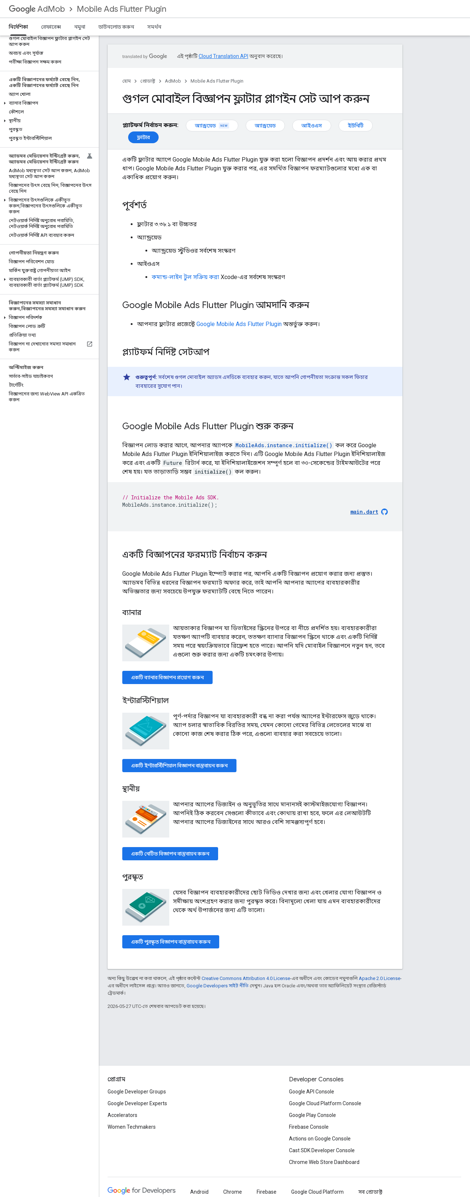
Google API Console (311, 1092)
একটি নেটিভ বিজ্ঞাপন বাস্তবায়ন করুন (170, 853)
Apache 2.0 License (379, 978)
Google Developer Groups (137, 1092)
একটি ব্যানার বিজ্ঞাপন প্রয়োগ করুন (167, 677)
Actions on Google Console (320, 1139)
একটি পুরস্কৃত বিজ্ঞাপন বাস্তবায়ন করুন (170, 942)
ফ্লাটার (143, 137)
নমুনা (79, 26)
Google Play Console (312, 1115)
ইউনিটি (356, 125)
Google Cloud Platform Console (325, 1103)
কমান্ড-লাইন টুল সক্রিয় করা (185, 277)
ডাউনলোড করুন (116, 26)
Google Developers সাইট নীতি (218, 985)
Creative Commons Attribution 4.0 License (246, 978)
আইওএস (311, 125)
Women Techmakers (132, 1127)
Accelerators (122, 1115)
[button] (48, 103)
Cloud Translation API (223, 56)
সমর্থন (154, 26)
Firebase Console (309, 1127)
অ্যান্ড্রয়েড (212, 125)
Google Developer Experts (137, 1103)
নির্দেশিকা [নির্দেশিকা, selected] (18, 26)
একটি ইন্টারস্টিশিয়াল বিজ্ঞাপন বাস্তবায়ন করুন (179, 765)
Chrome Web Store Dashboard (324, 1162)
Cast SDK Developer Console (322, 1150)
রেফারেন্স (51, 26)
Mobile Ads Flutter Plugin (121, 9)
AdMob (37, 9)
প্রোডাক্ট (147, 81)
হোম (126, 81)
